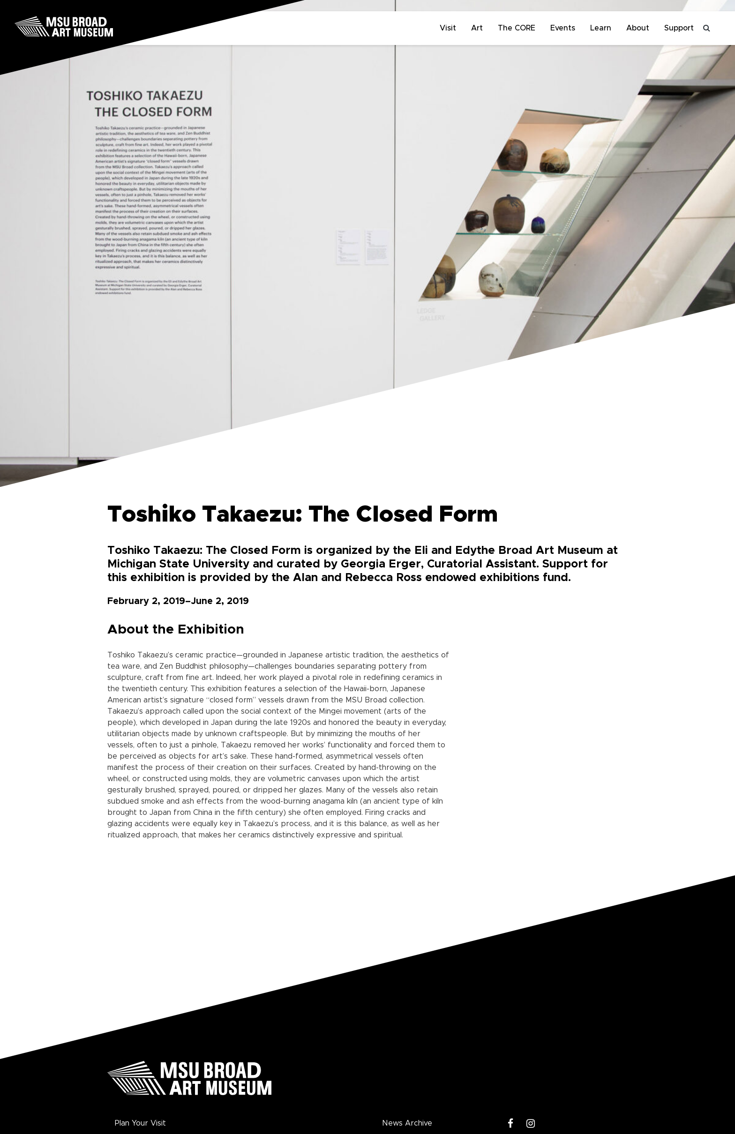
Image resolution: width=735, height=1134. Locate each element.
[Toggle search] (706, 28)
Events (562, 28)
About (637, 28)
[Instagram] (531, 1124)
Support (679, 28)
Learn (600, 28)
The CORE (516, 28)
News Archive (407, 1123)
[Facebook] (511, 1124)
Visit (448, 28)
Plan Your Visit (140, 1123)
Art (477, 28)
